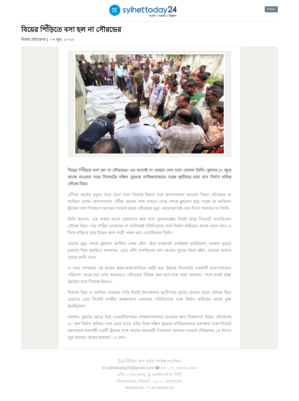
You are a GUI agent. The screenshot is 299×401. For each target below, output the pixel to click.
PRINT (271, 9)
